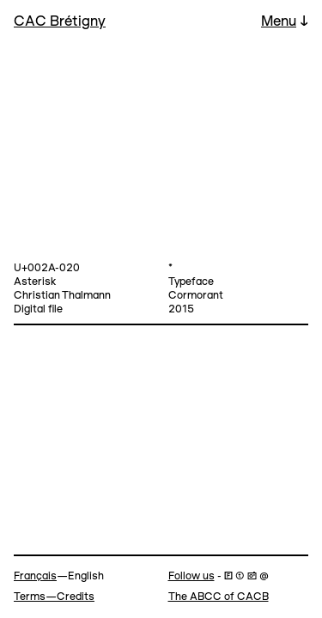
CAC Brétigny (60, 21)
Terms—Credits (54, 597)
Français (35, 576)
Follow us (191, 576)
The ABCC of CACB (218, 597)
